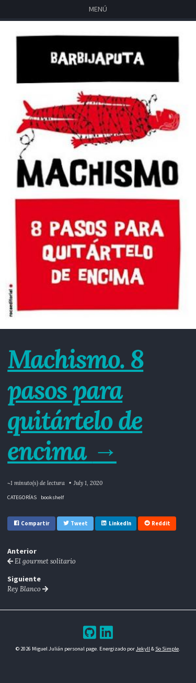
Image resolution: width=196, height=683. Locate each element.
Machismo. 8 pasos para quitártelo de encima (75, 405)
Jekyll (143, 648)
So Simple (167, 648)
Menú (98, 9)
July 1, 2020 (88, 483)
